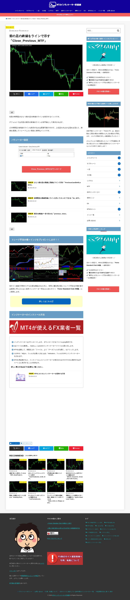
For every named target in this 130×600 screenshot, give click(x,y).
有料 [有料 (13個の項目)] (108, 539)
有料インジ (78, 10)
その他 (44, 10)
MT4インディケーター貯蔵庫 (61, 595)
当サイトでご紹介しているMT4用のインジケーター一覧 (77, 591)
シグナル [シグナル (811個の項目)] (105, 532)
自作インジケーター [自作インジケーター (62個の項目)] (94, 542)
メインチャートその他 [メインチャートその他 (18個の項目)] (111, 536)
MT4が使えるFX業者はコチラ (65, 14)
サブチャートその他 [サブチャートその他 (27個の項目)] (109, 529)
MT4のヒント (92, 10)
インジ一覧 (101, 10)
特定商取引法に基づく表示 (104, 591)
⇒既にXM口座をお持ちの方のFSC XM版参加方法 (63, 528)
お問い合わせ (111, 10)
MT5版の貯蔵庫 (14, 583)
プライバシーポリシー (25, 591)
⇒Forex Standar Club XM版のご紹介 (59, 523)
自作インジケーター (67, 10)
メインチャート (19, 10)
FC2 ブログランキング (54, 538)
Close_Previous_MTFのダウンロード (46, 169)
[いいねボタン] (11, 112)
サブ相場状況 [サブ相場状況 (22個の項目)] (92, 532)
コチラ (42, 563)
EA (85, 10)
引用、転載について (51, 591)
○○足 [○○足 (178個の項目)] (100, 526)
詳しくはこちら (45, 301)
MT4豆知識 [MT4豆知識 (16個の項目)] (110, 522)
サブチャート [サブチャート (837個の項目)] (92, 529)
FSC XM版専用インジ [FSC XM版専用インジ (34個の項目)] (94, 522)
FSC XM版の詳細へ (103, 91)
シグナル (50, 10)
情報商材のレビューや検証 (29, 576)
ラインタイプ (10, 27)
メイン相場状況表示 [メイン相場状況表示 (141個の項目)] (94, 539)
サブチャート (30, 10)
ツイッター (13, 571)
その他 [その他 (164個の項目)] (110, 526)
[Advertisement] (46, 102)
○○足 (38, 10)
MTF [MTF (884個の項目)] (90, 526)
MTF (57, 10)
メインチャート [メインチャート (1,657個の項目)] (93, 536)
